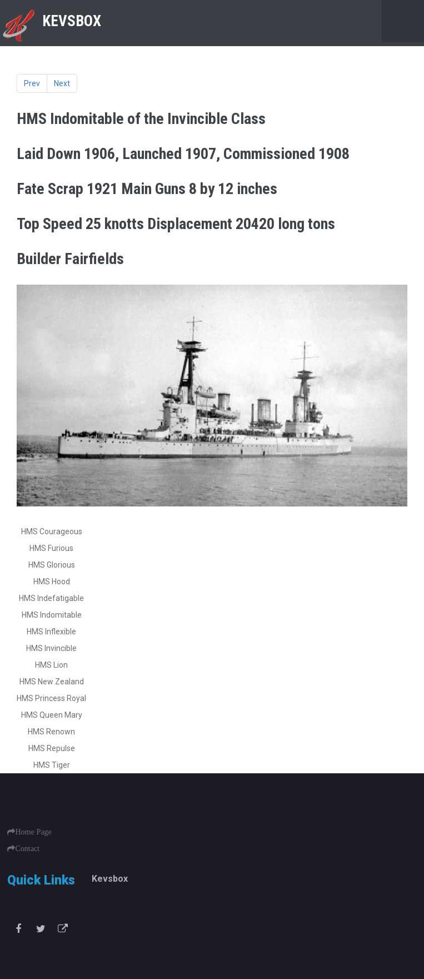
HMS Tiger (51, 765)
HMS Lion (51, 664)
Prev (32, 83)
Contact (27, 848)
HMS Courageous (51, 531)
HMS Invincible (51, 648)
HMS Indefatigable (51, 598)
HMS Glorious (51, 564)
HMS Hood (51, 581)
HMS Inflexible (51, 631)
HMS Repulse (51, 748)
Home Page (33, 832)
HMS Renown (51, 731)
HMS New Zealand (51, 681)
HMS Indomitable (52, 614)
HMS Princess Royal (51, 698)
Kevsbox (110, 878)
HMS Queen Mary (51, 714)
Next (62, 83)
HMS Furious (51, 548)
